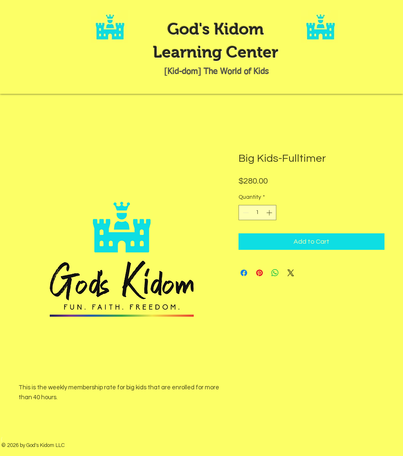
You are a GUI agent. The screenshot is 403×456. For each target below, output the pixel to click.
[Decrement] (245, 212)
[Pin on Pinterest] (259, 273)
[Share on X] (291, 273)
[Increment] (270, 212)
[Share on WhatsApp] (275, 273)
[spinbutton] (257, 212)
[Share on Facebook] (244, 273)
